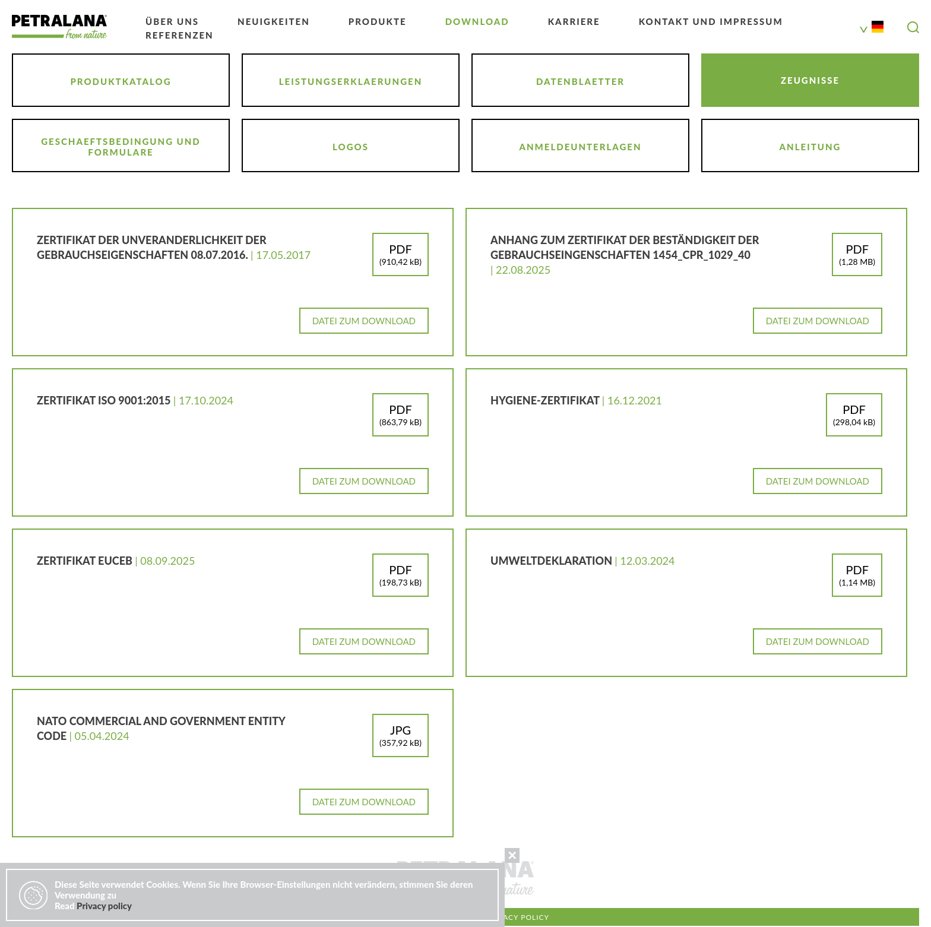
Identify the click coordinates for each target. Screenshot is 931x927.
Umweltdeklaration (552, 560)
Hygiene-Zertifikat (546, 400)
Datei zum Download (364, 320)
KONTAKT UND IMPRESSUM (711, 21)
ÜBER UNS (172, 21)
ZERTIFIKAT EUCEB (86, 560)
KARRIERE (574, 21)
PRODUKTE (378, 21)
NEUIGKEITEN (274, 21)
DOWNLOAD (477, 21)
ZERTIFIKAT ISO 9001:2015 (105, 400)
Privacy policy (517, 917)
